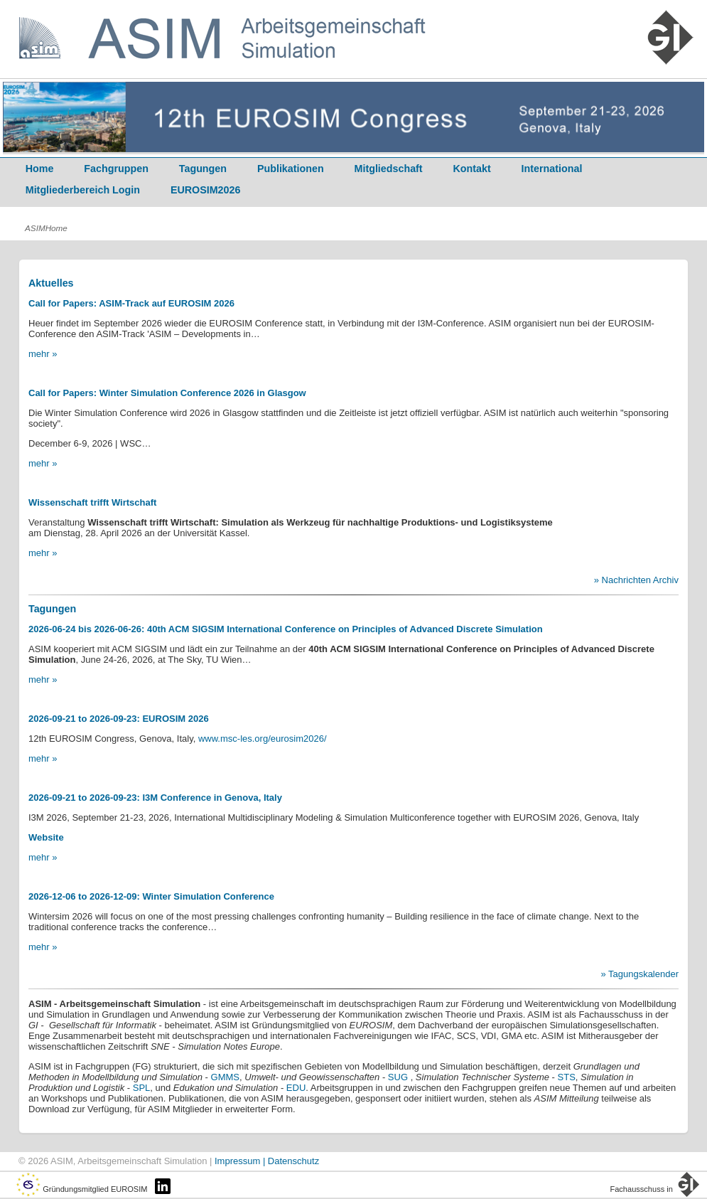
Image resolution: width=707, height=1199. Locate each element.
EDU (296, 1087)
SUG (398, 1077)
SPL (142, 1087)
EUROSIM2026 (206, 190)
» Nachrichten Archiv (636, 580)
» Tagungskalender (639, 974)
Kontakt (472, 168)
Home (40, 168)
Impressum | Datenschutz (267, 1161)
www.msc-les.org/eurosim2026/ (262, 738)
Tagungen (203, 168)
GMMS (225, 1077)
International (552, 168)
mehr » (42, 353)
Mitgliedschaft (389, 168)
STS (565, 1077)
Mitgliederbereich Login (83, 190)
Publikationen (290, 168)
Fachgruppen (116, 168)
